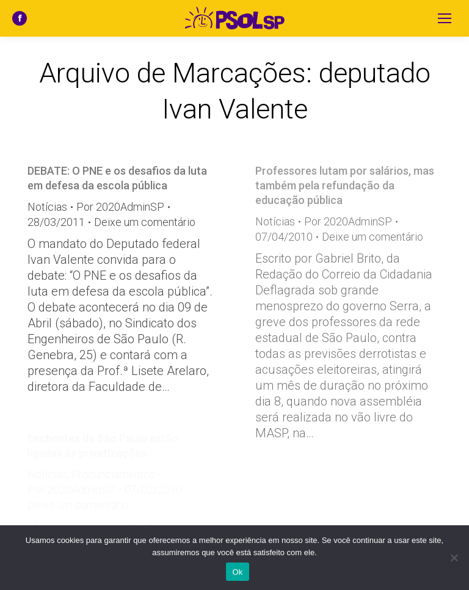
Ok (237, 572)
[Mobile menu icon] (444, 18)
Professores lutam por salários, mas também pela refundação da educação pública (344, 185)
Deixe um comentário (144, 222)
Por (120, 206)
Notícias (47, 206)
